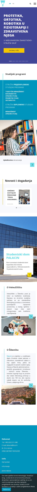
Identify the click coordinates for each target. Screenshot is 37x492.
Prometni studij (11, 98)
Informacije (6, 466)
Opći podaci (6, 462)
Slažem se (6, 489)
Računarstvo (10, 94)
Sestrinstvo (10, 100)
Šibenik (9, 356)
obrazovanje (12, 160)
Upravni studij (11, 96)
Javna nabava (6, 471)
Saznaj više (14, 50)
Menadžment (10, 112)
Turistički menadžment (14, 92)
